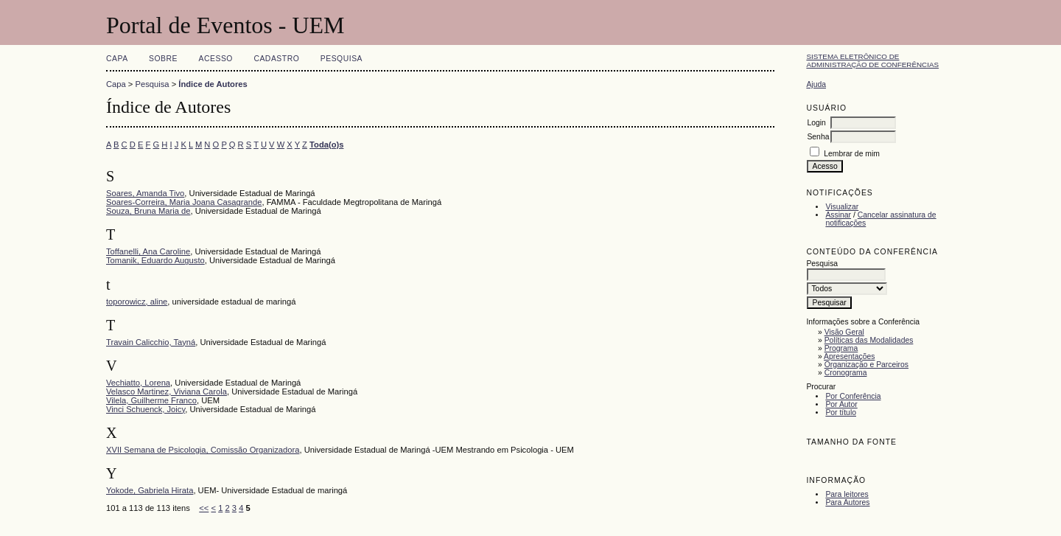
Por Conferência (852, 396)
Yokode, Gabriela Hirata (149, 490)
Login (816, 123)
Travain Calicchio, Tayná (150, 342)
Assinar (838, 215)
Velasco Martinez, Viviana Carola (166, 391)
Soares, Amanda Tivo (145, 193)
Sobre (163, 59)
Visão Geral (844, 332)
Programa (841, 348)
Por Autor (841, 404)
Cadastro (276, 59)
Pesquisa (342, 59)
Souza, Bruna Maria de (148, 210)
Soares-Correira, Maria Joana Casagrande (184, 202)
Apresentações (849, 356)
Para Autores (847, 502)
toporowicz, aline (136, 301)
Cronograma (845, 373)
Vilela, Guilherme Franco (151, 400)
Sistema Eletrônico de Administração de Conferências (872, 60)
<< (204, 508)
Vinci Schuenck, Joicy (145, 409)
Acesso (216, 59)
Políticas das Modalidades (869, 340)
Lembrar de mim (852, 154)
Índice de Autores (212, 84)
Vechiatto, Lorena (138, 382)
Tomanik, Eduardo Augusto (155, 260)
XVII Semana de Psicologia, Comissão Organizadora (202, 449)
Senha (818, 137)
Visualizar (841, 207)
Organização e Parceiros (866, 365)
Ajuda (816, 84)
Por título (840, 412)
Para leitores (846, 494)
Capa (117, 59)
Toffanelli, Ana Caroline (148, 251)
